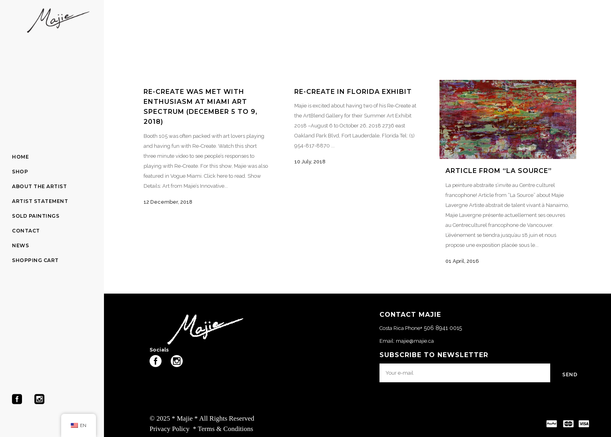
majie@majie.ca (415, 341)
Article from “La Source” (498, 171)
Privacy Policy (170, 429)
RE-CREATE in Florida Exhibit (353, 91)
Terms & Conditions (226, 429)
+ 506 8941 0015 (441, 328)
